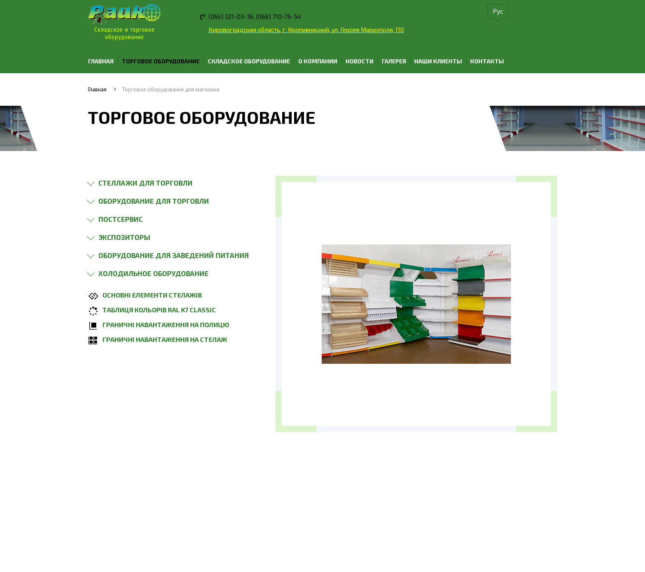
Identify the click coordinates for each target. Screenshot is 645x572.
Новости (360, 61)
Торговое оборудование (161, 61)
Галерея (394, 61)
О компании (317, 61)
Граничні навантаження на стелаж (164, 339)
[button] (142, 183)
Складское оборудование (249, 61)
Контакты (487, 61)
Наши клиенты (438, 61)
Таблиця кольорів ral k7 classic (159, 310)
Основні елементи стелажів (152, 295)
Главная (101, 61)
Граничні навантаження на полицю (165, 324)
